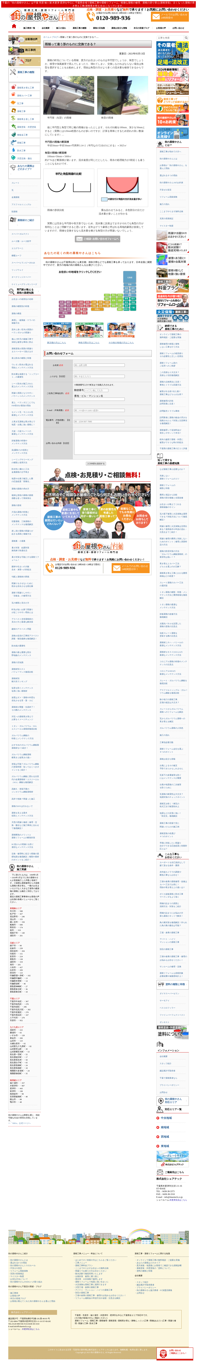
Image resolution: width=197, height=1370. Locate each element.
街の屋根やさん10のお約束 (171, 182)
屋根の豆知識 (17, 662)
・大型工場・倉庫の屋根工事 (86, 1287)
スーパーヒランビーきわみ (23, 263)
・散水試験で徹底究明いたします (88, 1273)
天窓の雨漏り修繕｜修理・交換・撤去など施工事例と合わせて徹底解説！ (25, 825)
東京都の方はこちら (56, 343)
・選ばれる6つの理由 (17, 1263)
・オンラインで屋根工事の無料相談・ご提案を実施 (157, 1260)
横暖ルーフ (16, 255)
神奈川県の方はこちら (88, 343)
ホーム (46, 37)
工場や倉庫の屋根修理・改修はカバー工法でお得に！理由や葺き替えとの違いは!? (173, 884)
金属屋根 (15, 197)
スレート (15, 183)
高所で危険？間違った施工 (23, 799)
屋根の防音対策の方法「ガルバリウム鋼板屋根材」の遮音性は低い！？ (173, 554)
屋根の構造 (16, 313)
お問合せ (164, 1092)
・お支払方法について (18, 1279)
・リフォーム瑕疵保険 (18, 1271)
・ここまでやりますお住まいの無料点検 (91, 1268)
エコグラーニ (17, 248)
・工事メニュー (80, 1263)
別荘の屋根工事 (166, 949)
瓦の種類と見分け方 (20, 603)
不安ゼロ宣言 (165, 190)
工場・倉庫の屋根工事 (169, 932)
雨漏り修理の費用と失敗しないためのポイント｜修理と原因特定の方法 (173, 541)
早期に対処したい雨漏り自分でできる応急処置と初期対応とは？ (173, 846)
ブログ (55, 37)
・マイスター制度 (16, 1276)
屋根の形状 (16, 505)
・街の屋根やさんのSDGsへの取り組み (25, 1282)
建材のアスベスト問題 (21, 629)
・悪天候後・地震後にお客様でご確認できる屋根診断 (158, 1265)
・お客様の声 (14, 1296)
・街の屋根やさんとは (18, 1260)
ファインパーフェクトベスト (172, 1015)
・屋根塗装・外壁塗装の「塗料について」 (153, 1268)
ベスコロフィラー (167, 1008)
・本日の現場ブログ (17, 1298)
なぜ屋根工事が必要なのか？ (172, 469)
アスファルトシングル (21, 204)
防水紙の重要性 (18, 646)
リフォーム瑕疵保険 (168, 197)
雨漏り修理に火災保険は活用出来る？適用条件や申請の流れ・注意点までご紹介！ (173, 529)
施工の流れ (164, 204)
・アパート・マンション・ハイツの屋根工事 (92, 1290)
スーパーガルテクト (20, 234)
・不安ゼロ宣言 (15, 1268)
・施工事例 (13, 1293)
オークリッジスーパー (21, 277)
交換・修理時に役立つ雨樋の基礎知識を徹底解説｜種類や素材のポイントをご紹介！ (25, 857)
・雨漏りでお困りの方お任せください (90, 1271)
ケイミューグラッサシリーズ (24, 284)
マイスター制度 (166, 226)
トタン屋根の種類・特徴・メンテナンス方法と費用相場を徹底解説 (173, 595)
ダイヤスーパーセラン (169, 993)
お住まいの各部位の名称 (22, 299)
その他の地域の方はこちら (121, 343)
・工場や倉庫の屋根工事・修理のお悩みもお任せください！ (99, 1295)
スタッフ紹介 (165, 1063)
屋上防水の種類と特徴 (21, 358)
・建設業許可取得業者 (144, 1285)
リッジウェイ (17, 270)
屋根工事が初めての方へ (170, 151)
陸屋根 (14, 211)
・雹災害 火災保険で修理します (88, 1279)
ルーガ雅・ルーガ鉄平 (21, 241)
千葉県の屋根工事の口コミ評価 (173, 448)
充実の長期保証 (166, 218)
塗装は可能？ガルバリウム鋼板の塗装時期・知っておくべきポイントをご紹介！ (25, 767)
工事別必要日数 (166, 742)
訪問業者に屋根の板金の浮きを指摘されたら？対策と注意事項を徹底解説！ (173, 420)
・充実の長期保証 (16, 1273)
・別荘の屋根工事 (81, 1293)
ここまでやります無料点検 (171, 211)
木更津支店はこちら (178, 1200)
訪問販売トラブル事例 (169, 411)
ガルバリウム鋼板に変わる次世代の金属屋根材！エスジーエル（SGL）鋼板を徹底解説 (25, 779)
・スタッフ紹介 (141, 1282)
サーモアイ (164, 1000)
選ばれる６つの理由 (168, 175)
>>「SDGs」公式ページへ (19, 1123)
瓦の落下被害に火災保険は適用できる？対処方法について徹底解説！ (173, 517)
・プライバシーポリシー (145, 1287)
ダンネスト (164, 1022)
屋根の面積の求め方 (20, 489)
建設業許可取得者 (167, 1071)
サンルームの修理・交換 (170, 966)
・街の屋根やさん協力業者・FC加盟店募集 (153, 1290)
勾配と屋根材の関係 (20, 577)
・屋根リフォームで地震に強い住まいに (91, 1282)
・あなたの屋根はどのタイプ (147, 1263)
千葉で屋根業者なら (168, 1078)
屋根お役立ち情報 (167, 759)
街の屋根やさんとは (168, 159)
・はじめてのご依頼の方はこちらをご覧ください (94, 1260)
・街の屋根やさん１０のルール (22, 1265)
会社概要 (164, 1056)
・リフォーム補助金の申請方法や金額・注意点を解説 (96, 1298)
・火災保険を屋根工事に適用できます (90, 1284)
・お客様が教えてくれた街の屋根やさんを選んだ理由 (31, 1301)
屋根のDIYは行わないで (22, 806)
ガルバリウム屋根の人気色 (171, 728)
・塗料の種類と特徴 (143, 1271)
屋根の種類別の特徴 (20, 306)
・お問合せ (139, 1293)
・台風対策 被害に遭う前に (86, 1276)
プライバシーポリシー (169, 1085)
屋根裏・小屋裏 (18, 541)
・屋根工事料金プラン (83, 1265)
